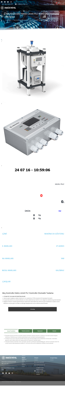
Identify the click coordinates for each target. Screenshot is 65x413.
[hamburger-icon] (63, 8)
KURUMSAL (24, 403)
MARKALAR (24, 409)
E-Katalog (32, 337)
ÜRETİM (24, 406)
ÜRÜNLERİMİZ (24, 404)
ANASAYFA (23, 400)
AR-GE (23, 408)
